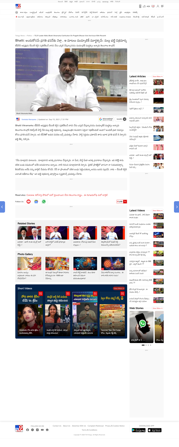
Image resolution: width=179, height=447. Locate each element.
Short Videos (25, 288)
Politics (29, 35)
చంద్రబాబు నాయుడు (125, 16)
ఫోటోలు (71, 12)
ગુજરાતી (81, 1)
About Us (66, 425)
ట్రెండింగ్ (109, 12)
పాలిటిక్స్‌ (135, 12)
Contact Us (57, 425)
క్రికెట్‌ (82, 16)
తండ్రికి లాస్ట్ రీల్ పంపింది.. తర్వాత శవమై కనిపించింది (57, 331)
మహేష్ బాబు (104, 16)
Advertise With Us (79, 425)
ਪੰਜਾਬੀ (93, 1)
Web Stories (136, 308)
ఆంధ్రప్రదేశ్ (49, 12)
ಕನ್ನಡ (71, 1)
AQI (148, 6)
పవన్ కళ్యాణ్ (145, 16)
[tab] (143, 345)
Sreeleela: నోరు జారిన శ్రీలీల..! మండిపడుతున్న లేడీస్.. (29, 331)
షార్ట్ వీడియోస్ (94, 12)
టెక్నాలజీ (47, 16)
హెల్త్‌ (116, 12)
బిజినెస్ (77, 12)
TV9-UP (117, 1)
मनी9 (111, 1)
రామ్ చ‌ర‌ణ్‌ (114, 16)
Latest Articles (137, 76)
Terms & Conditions (89, 430)
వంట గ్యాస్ (21, 16)
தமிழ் (99, 1)
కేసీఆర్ (153, 16)
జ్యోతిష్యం (55, 16)
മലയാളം (105, 1)
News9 (60, 1)
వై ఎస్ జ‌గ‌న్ (160, 16)
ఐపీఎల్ (41, 12)
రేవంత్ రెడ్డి (136, 16)
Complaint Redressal (96, 425)
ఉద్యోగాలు (40, 16)
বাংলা (88, 1)
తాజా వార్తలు (23, 12)
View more (119, 288)
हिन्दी (66, 1)
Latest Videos (137, 210)
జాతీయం (102, 12)
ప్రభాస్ (88, 16)
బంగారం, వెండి (73, 16)
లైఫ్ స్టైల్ (64, 12)
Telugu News (20, 35)
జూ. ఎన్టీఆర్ (95, 16)
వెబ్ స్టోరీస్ (84, 12)
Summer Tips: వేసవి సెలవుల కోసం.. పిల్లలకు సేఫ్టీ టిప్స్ (111, 331)
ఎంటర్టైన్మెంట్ (33, 12)
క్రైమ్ (121, 12)
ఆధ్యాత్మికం (127, 12)
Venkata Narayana (29, 119)
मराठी (76, 1)
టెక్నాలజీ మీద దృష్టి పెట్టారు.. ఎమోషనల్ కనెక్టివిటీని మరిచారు (83, 331)
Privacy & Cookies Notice (114, 425)
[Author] (17, 119)
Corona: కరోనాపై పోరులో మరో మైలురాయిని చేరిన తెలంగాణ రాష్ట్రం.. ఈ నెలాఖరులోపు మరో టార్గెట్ (67, 195)
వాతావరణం (63, 16)
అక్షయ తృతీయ (30, 16)
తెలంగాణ (56, 12)
